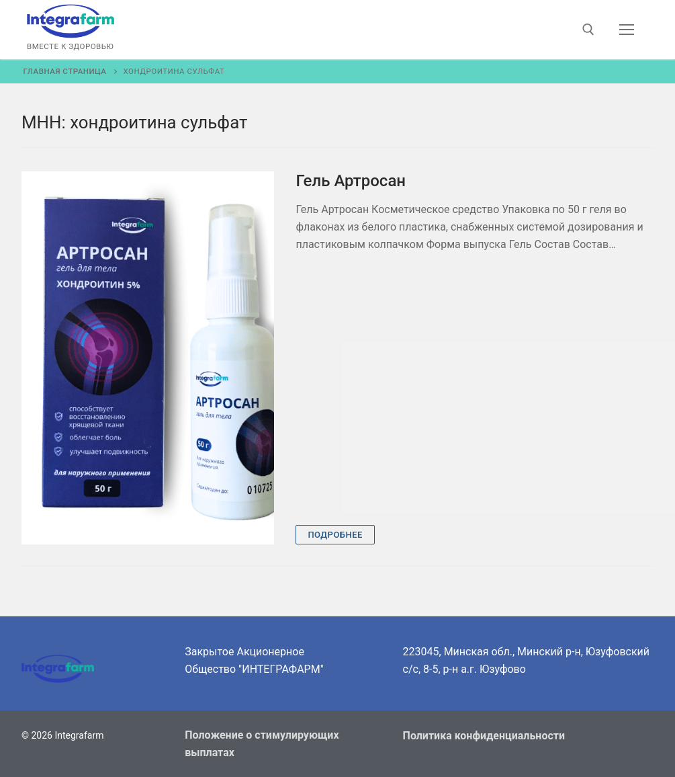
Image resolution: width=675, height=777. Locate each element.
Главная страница (65, 71)
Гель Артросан (351, 180)
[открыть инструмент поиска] (588, 30)
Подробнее (335, 535)
